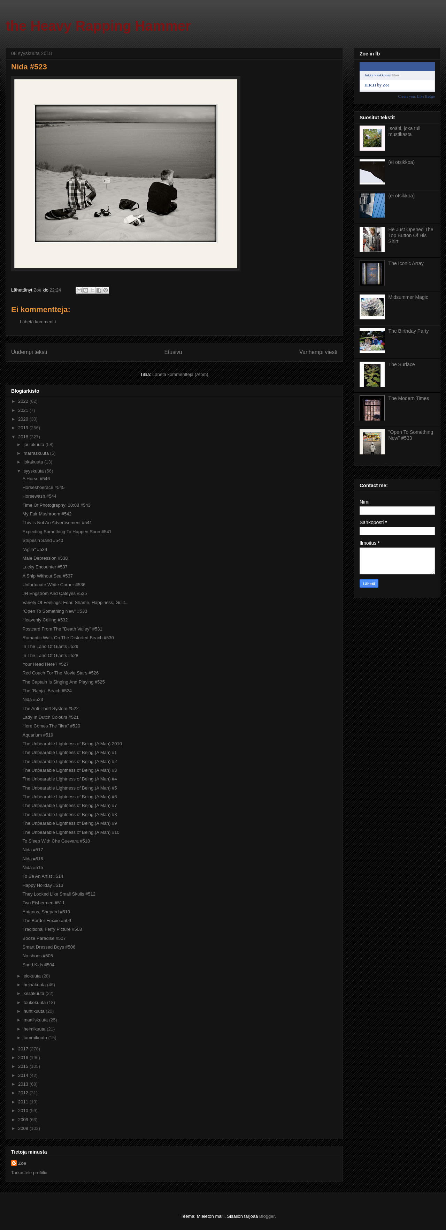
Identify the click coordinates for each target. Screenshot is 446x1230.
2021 (24, 410)
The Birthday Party (409, 331)
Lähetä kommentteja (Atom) (180, 374)
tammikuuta (36, 1037)
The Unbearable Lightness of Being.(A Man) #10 (70, 832)
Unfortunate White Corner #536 (53, 584)
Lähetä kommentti (38, 321)
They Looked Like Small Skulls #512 (58, 894)
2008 (24, 1128)
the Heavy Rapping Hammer (98, 25)
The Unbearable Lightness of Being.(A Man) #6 (69, 796)
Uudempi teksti (29, 352)
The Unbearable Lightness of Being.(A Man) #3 (69, 770)
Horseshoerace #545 (43, 487)
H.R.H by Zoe (376, 85)
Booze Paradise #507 (44, 938)
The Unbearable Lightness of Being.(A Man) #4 (69, 779)
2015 (24, 1066)
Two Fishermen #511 (43, 902)
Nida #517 (32, 849)
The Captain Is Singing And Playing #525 (63, 682)
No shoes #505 (37, 955)
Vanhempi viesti (318, 352)
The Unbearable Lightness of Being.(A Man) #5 (69, 788)
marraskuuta (37, 453)
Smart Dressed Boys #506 (48, 947)
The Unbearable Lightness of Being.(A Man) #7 (69, 805)
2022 (24, 401)
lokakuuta (34, 462)
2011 (24, 1101)
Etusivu (173, 352)
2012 (24, 1092)
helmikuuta (35, 1029)
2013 (24, 1084)
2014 (24, 1075)
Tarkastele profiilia (29, 1172)
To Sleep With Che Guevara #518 (56, 841)
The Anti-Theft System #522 (50, 708)
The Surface (402, 364)
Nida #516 (32, 858)
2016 (24, 1057)
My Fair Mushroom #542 (46, 513)
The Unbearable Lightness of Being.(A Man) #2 (69, 761)
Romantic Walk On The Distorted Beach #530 (68, 637)
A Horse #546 (36, 478)
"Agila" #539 (34, 549)
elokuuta (33, 976)
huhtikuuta (35, 1011)
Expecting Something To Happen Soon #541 (67, 531)
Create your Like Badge (416, 96)
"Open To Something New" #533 (54, 611)
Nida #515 (32, 867)
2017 (24, 1048)
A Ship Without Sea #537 (47, 576)
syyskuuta (34, 471)
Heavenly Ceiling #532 (45, 619)
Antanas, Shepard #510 (46, 911)
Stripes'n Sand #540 (42, 540)
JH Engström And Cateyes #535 (54, 593)
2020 (24, 419)
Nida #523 (32, 699)
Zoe (22, 1163)
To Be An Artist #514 (42, 876)
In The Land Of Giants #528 (50, 655)
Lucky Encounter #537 (44, 566)
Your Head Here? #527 (45, 664)
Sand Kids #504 (38, 964)
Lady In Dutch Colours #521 (50, 717)
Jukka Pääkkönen (377, 75)
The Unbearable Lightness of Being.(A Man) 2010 (72, 743)
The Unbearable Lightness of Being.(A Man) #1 (69, 752)
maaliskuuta (36, 1020)
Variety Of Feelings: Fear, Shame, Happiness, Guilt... (75, 602)
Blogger (267, 1216)
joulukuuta (35, 444)
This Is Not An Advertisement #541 (57, 522)
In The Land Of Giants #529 (50, 646)
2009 (24, 1119)
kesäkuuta (35, 993)
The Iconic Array (406, 263)
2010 (24, 1110)
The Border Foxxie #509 (46, 920)
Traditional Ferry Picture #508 (52, 929)
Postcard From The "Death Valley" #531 (62, 629)
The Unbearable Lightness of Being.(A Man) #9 (69, 823)
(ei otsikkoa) (402, 162)
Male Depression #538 (45, 558)
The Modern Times (409, 398)
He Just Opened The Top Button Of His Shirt (411, 235)
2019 (24, 427)
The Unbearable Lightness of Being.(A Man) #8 (69, 814)
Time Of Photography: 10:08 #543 (56, 505)
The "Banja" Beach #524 (47, 690)
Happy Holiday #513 (42, 885)
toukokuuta (35, 1002)
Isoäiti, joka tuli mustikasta (405, 131)
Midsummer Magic (408, 297)
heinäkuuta (35, 984)
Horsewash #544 (39, 496)
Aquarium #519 (37, 735)
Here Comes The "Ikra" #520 (51, 726)
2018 (24, 436)
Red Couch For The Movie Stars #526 (60, 673)
